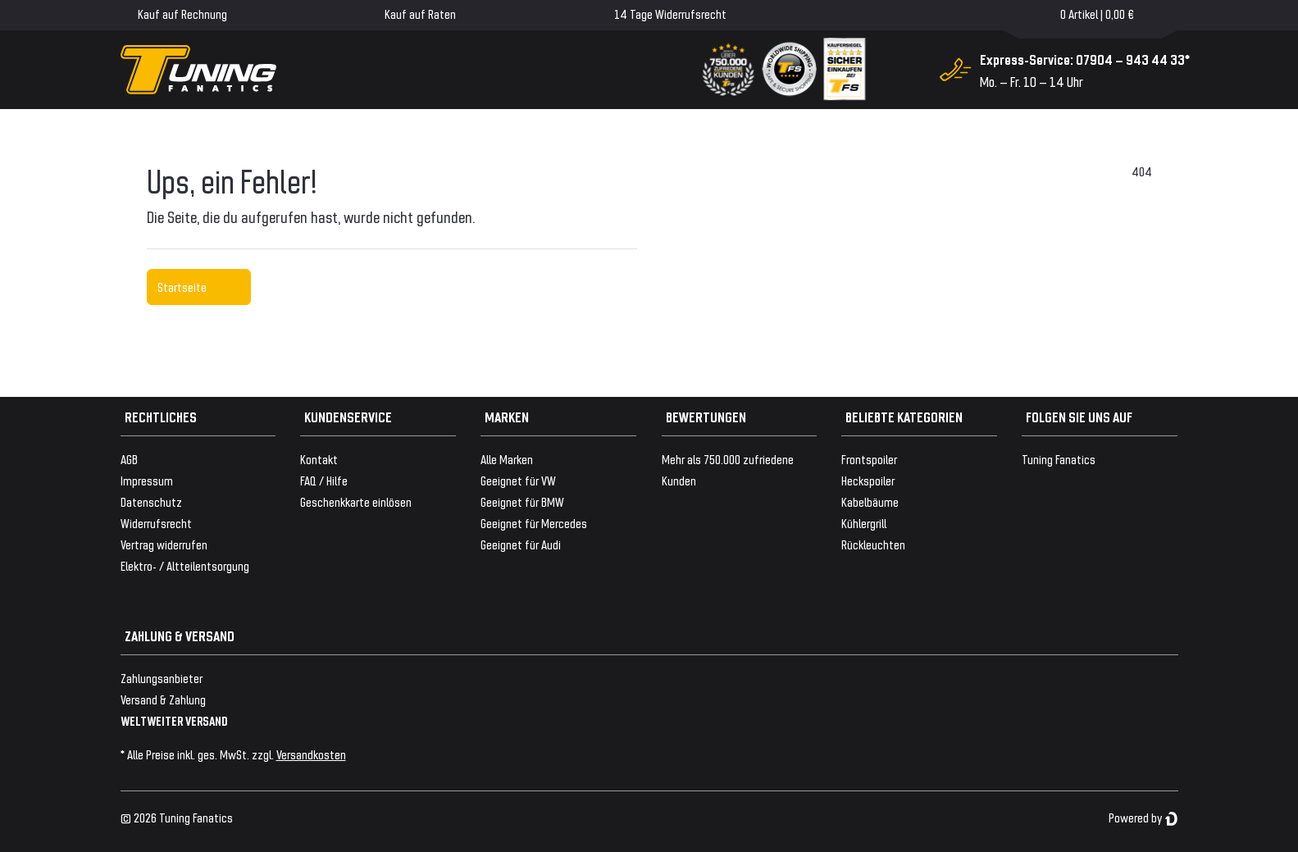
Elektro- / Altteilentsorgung (185, 565)
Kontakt (319, 459)
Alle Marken (506, 459)
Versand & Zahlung (163, 699)
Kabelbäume (870, 501)
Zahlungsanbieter (162, 678)
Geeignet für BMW (522, 501)
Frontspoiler (869, 459)
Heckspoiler (868, 480)
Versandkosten (311, 754)
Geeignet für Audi (520, 544)
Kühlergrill (863, 523)
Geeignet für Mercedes (533, 523)
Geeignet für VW (518, 480)
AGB (129, 459)
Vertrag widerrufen (164, 544)
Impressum (147, 480)
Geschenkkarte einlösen (356, 501)
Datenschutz (151, 501)
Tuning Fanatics (1058, 459)
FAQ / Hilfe (324, 480)
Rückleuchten (873, 544)
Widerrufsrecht (156, 523)
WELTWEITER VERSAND (174, 720)
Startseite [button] (198, 286)
